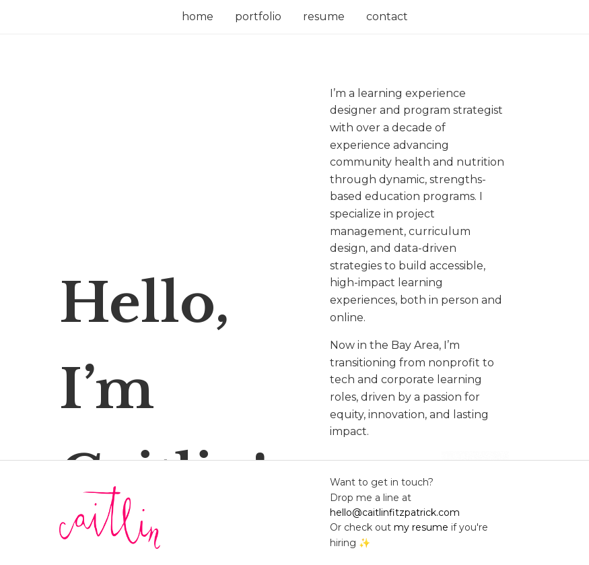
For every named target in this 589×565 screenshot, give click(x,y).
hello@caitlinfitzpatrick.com (395, 512)
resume (324, 16)
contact (387, 16)
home (197, 16)
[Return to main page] (183, 520)
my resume (421, 527)
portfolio (258, 16)
